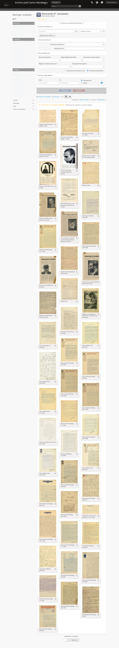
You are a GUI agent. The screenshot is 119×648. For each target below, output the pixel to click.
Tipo (14, 106)
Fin (60, 80)
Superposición (86, 80)
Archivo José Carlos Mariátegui (22, 49)
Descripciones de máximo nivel (74, 71)
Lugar (15, 100)
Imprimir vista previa (44, 97)
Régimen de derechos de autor (48, 64)
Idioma (96, 2)
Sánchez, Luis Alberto (19, 82)
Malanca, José (17, 52)
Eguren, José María (18, 89)
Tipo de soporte (19, 109)
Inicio (40, 80)
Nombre (16, 69)
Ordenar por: (76, 100)
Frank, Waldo (17, 75)
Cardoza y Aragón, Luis (19, 64)
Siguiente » (74, 640)
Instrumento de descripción (91, 57)
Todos (15, 26)
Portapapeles (91, 2)
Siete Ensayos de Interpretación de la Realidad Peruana (29, 94)
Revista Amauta (17, 77)
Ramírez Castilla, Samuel (20, 54)
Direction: (94, 100)
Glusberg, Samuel (18, 47)
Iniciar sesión (111, 2)
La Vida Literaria (17, 87)
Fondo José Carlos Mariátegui (21, 28)
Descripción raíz (59, 48)
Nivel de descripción (45, 57)
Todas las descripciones (95, 71)
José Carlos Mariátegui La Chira (22, 44)
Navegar (55, 2)
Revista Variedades (18, 84)
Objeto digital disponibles (68, 57)
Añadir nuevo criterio (47, 35)
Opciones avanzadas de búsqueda (71, 23)
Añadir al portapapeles (55, 125)
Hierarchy (56, 97)
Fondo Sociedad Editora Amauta (22, 31)
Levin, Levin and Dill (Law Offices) (23, 59)
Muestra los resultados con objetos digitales (79, 105)
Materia (16, 103)
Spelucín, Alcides (18, 56)
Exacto (84, 83)
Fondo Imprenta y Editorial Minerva (23, 33)
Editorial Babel (17, 96)
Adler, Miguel (17, 66)
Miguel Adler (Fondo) (19, 36)
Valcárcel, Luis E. (17, 92)
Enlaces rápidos (101, 2)
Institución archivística (57, 44)
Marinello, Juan (17, 61)
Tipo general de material (79, 64)
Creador (16, 39)
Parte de (16, 23)
